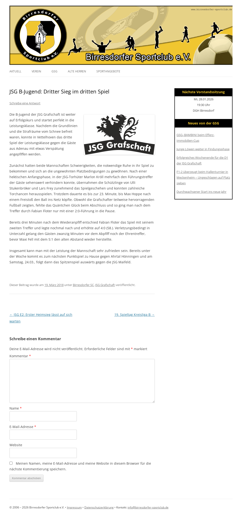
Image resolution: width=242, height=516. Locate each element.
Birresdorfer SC (83, 285)
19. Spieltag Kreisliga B (134, 314)
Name (15, 408)
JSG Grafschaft (105, 285)
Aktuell (15, 71)
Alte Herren (77, 71)
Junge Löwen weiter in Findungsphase (203, 149)
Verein (36, 71)
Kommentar (20, 356)
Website (15, 445)
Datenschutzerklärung (99, 507)
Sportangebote (108, 71)
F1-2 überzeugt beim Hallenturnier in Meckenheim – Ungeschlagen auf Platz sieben (203, 177)
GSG (54, 71)
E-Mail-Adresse (22, 426)
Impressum (74, 507)
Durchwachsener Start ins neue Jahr (201, 192)
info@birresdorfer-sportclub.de (148, 507)
